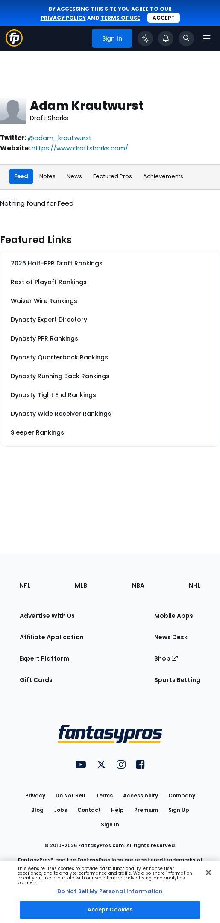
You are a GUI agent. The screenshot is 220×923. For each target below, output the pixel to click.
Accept (164, 17)
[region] (110, 892)
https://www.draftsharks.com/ (80, 148)
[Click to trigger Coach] (145, 38)
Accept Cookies (110, 909)
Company (181, 795)
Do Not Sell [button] (70, 795)
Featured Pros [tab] (112, 176)
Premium (146, 810)
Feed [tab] (21, 176)
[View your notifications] (165, 38)
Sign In (110, 824)
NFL (25, 585)
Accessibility (140, 795)
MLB (81, 585)
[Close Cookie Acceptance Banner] (208, 872)
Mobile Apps (173, 615)
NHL (194, 585)
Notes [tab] (47, 176)
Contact (89, 810)
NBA (138, 585)
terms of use (120, 17)
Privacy (35, 795)
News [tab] (74, 176)
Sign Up (178, 810)
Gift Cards (36, 680)
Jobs (60, 810)
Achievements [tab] (163, 176)
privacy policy (63, 17)
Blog (37, 810)
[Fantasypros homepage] (14, 44)
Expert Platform (44, 658)
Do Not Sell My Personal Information (110, 891)
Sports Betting (177, 680)
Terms (104, 795)
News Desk (171, 637)
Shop (166, 658)
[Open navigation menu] (206, 38)
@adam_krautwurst (60, 137)
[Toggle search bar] (186, 38)
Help (117, 810)
